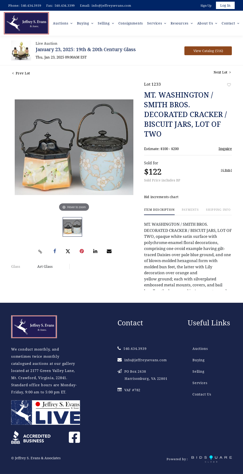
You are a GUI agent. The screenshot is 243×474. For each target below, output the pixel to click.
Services (199, 383)
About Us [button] (205, 23)
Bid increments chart (161, 197)
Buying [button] (84, 23)
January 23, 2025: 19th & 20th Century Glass (86, 50)
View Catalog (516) (208, 51)
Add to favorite (229, 85)
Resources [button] (180, 23)
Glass (15, 267)
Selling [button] (104, 23)
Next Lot (222, 73)
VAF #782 (128, 390)
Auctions (200, 348)
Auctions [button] (61, 23)
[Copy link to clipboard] (40, 252)
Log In (225, 5)
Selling (198, 371)
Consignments (130, 23)
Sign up (205, 6)
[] (226, 171)
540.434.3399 (65, 5)
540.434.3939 (31, 5)
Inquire (225, 149)
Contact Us (201, 394)
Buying (198, 360)
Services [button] (155, 23)
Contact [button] (229, 23)
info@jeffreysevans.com (111, 5)
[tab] (159, 212)
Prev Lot (21, 74)
